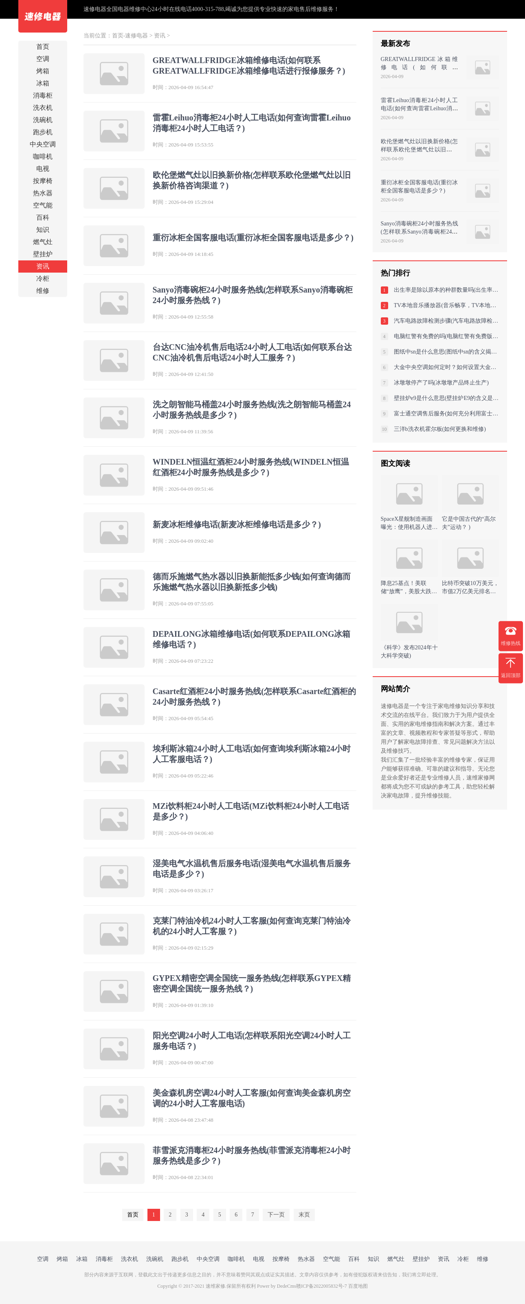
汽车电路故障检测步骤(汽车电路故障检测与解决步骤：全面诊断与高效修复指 (446, 321)
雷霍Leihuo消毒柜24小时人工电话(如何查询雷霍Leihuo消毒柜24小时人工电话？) (419, 108)
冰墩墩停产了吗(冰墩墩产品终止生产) (441, 383)
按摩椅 (43, 180)
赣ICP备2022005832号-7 (321, 1286)
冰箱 (42, 83)
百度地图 (358, 1286)
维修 (42, 290)
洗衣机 (43, 107)
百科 (42, 217)
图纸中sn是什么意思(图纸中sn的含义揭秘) (446, 352)
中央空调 (43, 144)
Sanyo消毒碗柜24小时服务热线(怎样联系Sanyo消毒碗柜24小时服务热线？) (419, 232)
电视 (42, 168)
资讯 (42, 266)
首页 (42, 46)
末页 (304, 1215)
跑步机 (43, 132)
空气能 (43, 205)
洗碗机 (43, 119)
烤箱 (42, 71)
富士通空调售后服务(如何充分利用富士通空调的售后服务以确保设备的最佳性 (446, 414)
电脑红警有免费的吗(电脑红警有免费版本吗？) (446, 336)
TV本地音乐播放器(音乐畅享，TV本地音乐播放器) (446, 305)
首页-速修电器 (130, 36)
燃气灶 (43, 241)
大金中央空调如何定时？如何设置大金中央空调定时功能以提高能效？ (446, 367)
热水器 (43, 193)
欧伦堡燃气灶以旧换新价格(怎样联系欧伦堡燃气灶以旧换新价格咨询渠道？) (419, 149)
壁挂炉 (43, 254)
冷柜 (42, 278)
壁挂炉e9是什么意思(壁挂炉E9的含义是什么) (446, 398)
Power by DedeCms (276, 1286)
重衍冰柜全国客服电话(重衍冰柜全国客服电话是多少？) (253, 237)
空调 (42, 58)
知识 (42, 229)
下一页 (276, 1215)
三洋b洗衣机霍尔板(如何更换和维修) (440, 429)
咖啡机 (43, 156)
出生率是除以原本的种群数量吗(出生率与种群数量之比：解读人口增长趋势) (446, 290)
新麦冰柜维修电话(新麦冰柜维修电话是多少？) (237, 524)
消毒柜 (43, 95)
